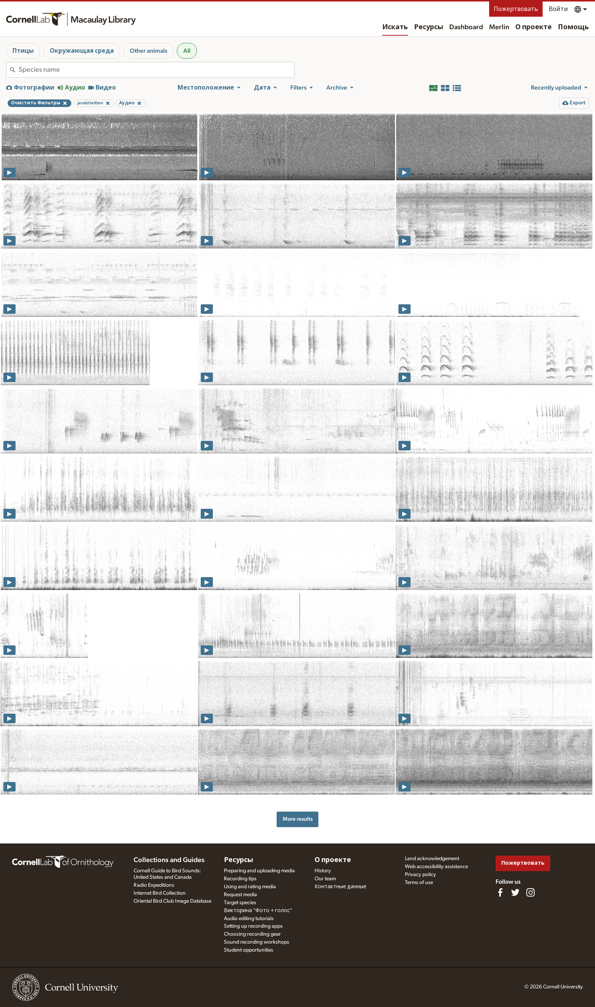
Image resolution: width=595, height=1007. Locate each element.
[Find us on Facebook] (500, 892)
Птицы (23, 51)
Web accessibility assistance (436, 866)
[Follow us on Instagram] (530, 892)
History (323, 870)
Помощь (573, 27)
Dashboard (466, 27)
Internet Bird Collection (160, 893)
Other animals (148, 51)
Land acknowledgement (432, 858)
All (186, 51)
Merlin (499, 27)
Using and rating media (250, 886)
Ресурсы (428, 27)
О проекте (533, 27)
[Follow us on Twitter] (515, 892)
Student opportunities (248, 950)
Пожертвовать (516, 9)
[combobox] (156, 69)
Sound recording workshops (256, 942)
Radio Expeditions (154, 885)
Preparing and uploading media (259, 870)
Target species (240, 902)
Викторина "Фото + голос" (258, 910)
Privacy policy (420, 874)
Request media (240, 894)
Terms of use (419, 882)
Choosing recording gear (252, 934)
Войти (558, 9)
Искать (395, 27)
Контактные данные (341, 886)
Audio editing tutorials (249, 918)
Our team (325, 878)
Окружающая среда (82, 51)
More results (298, 819)
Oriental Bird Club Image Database (172, 901)
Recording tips (240, 878)
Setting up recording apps (253, 926)
